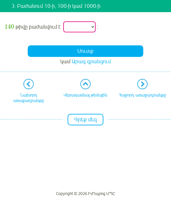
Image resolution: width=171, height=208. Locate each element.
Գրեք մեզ (85, 119)
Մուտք (85, 51)
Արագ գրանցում (91, 61)
